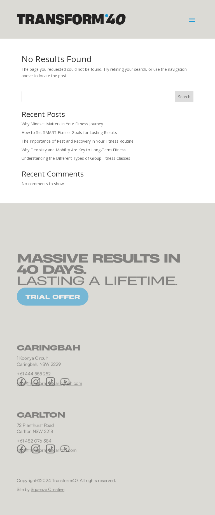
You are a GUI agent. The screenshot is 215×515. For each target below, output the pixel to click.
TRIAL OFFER (52, 302)
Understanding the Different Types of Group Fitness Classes (76, 158)
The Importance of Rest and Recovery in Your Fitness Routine (78, 141)
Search (184, 96)
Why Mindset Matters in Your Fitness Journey (62, 123)
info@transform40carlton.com (46, 462)
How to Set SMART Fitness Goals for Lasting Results (69, 132)
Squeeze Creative (47, 491)
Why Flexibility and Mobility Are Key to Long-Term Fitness (74, 149)
